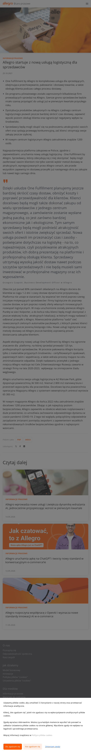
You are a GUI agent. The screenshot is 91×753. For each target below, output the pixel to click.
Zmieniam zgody (52, 746)
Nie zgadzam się (32, 746)
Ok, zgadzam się (12, 746)
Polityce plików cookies (42, 735)
